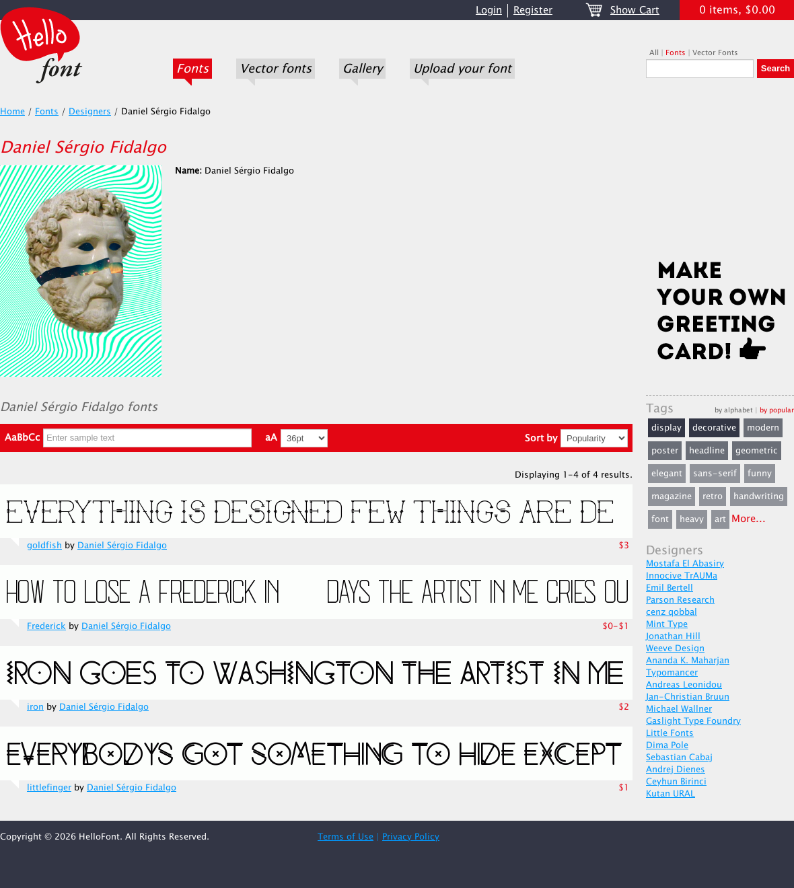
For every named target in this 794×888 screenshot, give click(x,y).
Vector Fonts (715, 53)
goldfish (44, 545)
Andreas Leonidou (684, 685)
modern (763, 428)
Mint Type (667, 624)
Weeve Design (675, 648)
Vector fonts (276, 68)
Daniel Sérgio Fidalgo (122, 545)
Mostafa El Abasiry (685, 563)
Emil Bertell (669, 588)
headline (707, 450)
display (666, 428)
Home (12, 111)
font (660, 519)
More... (748, 519)
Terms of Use (345, 837)
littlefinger (49, 787)
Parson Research (680, 600)
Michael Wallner (679, 709)
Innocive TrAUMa (681, 576)
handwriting (758, 496)
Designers (90, 111)
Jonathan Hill (673, 636)
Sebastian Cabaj (679, 757)
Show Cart (634, 10)
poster (664, 450)
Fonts (192, 68)
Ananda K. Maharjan (687, 660)
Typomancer (672, 672)
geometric (756, 450)
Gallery (362, 68)
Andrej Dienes (675, 769)
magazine (671, 496)
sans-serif (715, 473)
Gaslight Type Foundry (693, 721)
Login (489, 10)
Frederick (46, 626)
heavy (692, 519)
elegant (666, 473)
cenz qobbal (671, 612)
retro (712, 496)
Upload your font (462, 68)
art (720, 519)
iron (35, 707)
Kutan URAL (670, 794)
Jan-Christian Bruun (687, 697)
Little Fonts (670, 733)
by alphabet (734, 410)
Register (532, 10)
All (654, 53)
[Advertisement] (720, 173)
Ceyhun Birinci (676, 781)
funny (760, 473)
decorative (714, 428)
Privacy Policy (410, 837)
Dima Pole (667, 745)
